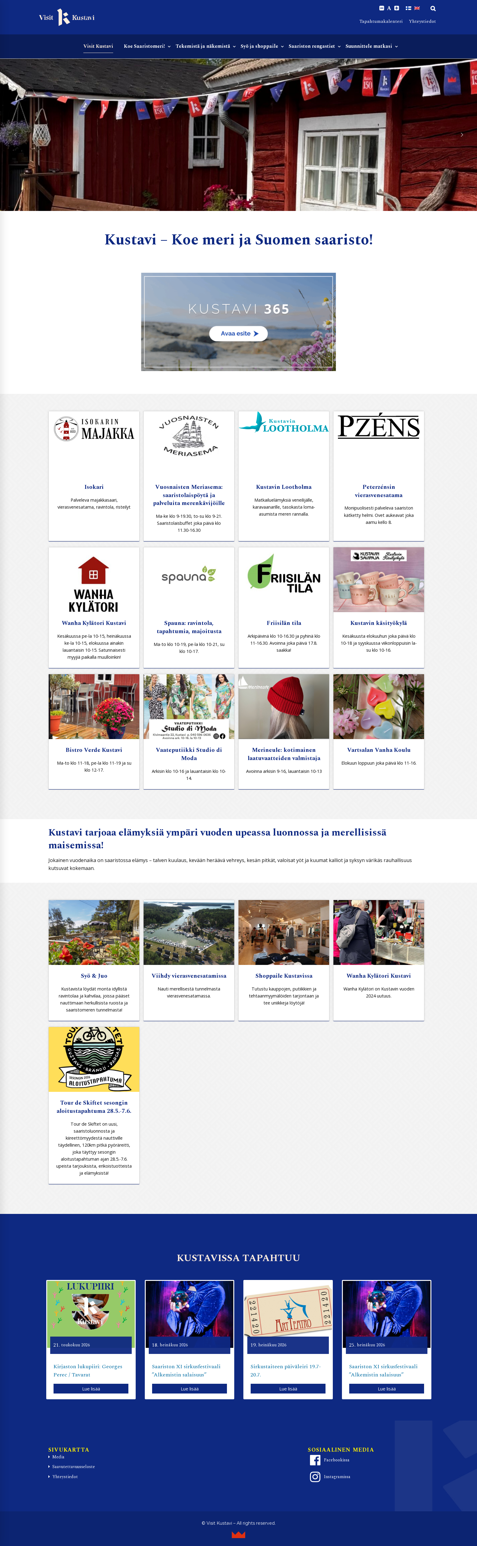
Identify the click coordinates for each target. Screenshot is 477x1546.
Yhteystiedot (422, 21)
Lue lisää (91, 1389)
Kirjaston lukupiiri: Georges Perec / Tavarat (87, 1370)
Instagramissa (329, 1477)
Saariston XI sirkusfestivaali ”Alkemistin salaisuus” (186, 1370)
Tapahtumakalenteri (381, 21)
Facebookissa (329, 1460)
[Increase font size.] (396, 8)
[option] (91, 1339)
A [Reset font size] (389, 8)
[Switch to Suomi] (408, 8)
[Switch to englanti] (417, 8)
